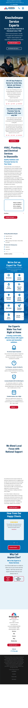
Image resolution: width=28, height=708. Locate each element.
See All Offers (14, 140)
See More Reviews (14, 499)
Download (20, 103)
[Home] (9, 8)
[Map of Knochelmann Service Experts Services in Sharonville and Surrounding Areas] (14, 226)
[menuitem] (14, 595)
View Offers (15, 4)
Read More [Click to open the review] (14, 481)
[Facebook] (11, 575)
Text (9, 103)
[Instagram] (13, 575)
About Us (14, 407)
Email (13, 103)
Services (14, 555)
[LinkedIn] (15, 575)
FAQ (14, 558)
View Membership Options (14, 48)
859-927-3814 (9, 238)
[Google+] (16, 575)
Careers (14, 560)
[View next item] (17, 494)
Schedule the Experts (14, 42)
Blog (14, 562)
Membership (14, 565)
